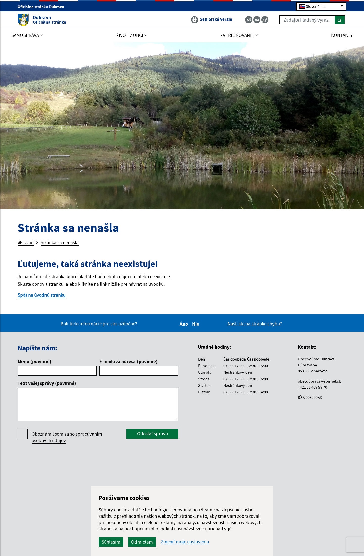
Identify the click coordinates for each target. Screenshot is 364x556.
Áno (185, 324)
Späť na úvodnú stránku (41, 295)
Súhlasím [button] (111, 542)
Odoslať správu (152, 434)
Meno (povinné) (34, 361)
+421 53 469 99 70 (312, 387)
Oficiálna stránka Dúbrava (43, 6)
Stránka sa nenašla (60, 242)
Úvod (26, 242)
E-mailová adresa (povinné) (128, 361)
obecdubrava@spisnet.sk (319, 381)
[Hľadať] (340, 19)
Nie (196, 324)
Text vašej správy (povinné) (47, 383)
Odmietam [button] (142, 542)
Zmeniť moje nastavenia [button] (185, 541)
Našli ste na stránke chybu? (255, 324)
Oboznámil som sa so (67, 437)
